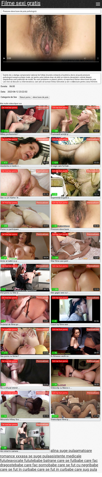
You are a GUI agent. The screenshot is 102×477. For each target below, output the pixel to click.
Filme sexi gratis (21, 3)
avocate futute (22, 460)
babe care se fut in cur (46, 469)
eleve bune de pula (40, 97)
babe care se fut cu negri (69, 465)
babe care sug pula (81, 469)
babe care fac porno (32, 465)
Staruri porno (25, 97)
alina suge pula (63, 450)
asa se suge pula (35, 456)
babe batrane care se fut (54, 460)
